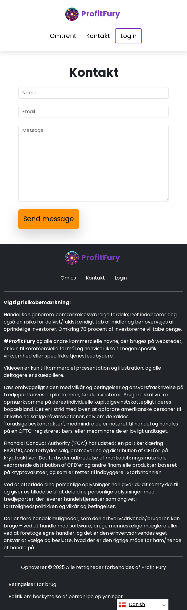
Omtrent (63, 36)
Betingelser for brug (32, 584)
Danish (132, 604)
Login (128, 36)
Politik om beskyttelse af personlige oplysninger (66, 596)
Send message (48, 219)
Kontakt (98, 36)
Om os (68, 277)
